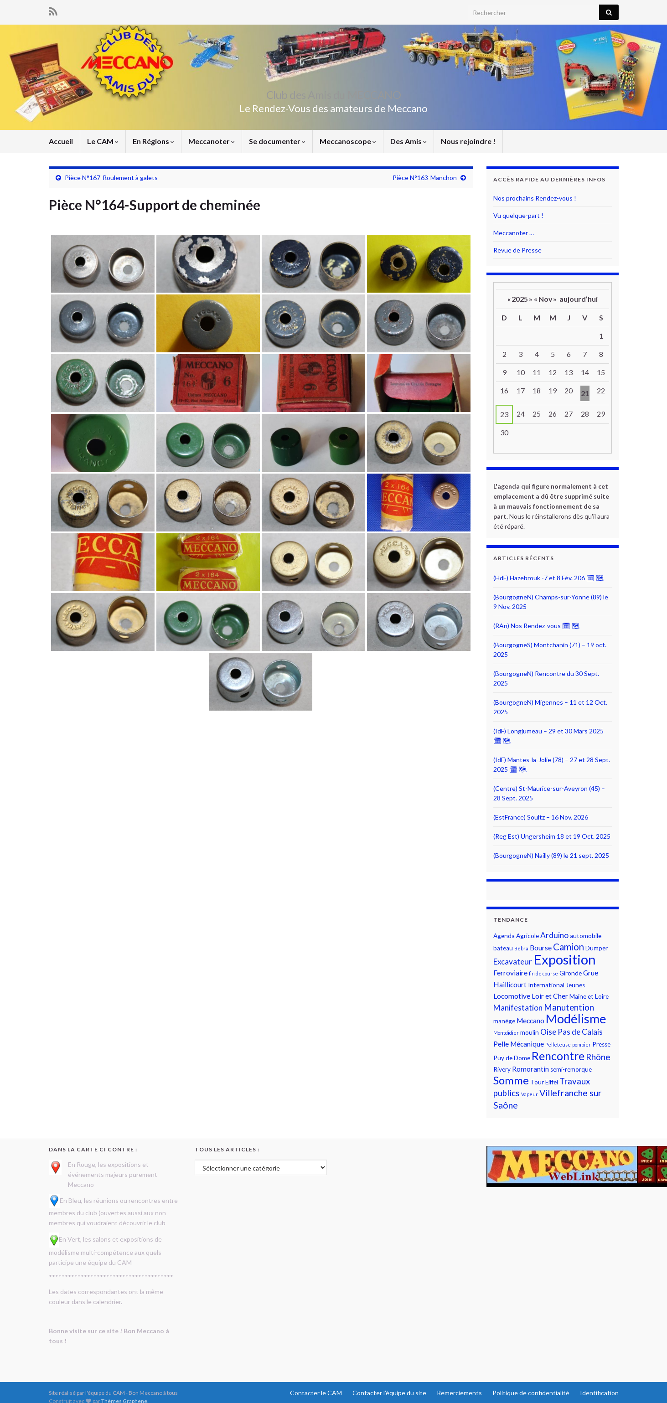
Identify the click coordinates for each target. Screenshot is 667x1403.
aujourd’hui (578, 298)
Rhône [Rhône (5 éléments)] (598, 1057)
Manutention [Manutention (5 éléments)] (569, 1007)
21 (585, 393)
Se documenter (277, 141)
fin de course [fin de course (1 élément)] (543, 973)
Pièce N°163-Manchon (425, 177)
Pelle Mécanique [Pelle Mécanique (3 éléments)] (518, 1044)
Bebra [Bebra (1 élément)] (521, 948)
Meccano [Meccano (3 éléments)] (530, 1020)
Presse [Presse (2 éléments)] (601, 1044)
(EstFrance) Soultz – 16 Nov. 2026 (540, 817)
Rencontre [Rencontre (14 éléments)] (558, 1056)
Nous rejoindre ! (468, 141)
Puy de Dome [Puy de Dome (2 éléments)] (511, 1058)
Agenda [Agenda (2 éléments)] (504, 935)
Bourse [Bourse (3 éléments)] (541, 948)
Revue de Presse (517, 250)
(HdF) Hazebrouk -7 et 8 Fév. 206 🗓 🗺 (548, 578)
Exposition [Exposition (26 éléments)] (564, 959)
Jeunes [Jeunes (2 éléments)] (575, 985)
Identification (599, 1393)
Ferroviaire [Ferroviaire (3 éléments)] (510, 973)
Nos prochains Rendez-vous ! (534, 198)
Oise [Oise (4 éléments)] (548, 1032)
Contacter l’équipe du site (389, 1393)
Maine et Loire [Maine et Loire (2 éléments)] (589, 996)
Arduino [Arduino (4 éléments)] (554, 935)
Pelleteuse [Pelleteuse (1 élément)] (558, 1044)
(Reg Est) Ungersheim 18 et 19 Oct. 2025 (551, 836)
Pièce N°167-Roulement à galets (111, 177)
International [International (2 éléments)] (546, 985)
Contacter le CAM (316, 1393)
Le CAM (103, 141)
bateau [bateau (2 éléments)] (503, 948)
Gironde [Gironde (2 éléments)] (570, 973)
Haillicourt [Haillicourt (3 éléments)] (510, 984)
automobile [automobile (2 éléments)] (585, 935)
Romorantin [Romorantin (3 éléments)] (530, 1069)
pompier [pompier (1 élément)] (581, 1044)
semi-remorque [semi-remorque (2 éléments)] (571, 1069)
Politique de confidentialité (530, 1393)
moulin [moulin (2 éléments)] (529, 1032)
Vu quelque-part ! (518, 215)
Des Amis (408, 141)
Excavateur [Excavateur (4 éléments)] (512, 961)
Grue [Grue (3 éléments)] (590, 973)
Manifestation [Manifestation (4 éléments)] (518, 1007)
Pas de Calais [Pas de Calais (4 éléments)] (580, 1032)
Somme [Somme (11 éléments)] (511, 1080)
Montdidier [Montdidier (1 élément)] (506, 1033)
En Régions (153, 141)
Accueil (61, 141)
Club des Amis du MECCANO (333, 93)
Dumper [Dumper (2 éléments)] (596, 948)
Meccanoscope (348, 141)
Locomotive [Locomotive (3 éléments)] (511, 996)
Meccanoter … (513, 233)
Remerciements (459, 1393)
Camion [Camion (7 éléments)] (568, 946)
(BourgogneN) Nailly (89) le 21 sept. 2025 (551, 855)
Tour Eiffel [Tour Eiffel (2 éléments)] (544, 1082)
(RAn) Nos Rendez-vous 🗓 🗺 (536, 625)
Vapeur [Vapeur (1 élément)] (529, 1094)
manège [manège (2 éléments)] (504, 1021)
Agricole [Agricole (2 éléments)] (527, 935)
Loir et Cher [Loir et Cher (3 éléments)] (550, 996)
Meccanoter (211, 141)
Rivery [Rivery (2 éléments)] (502, 1069)
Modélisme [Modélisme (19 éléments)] (576, 1018)
